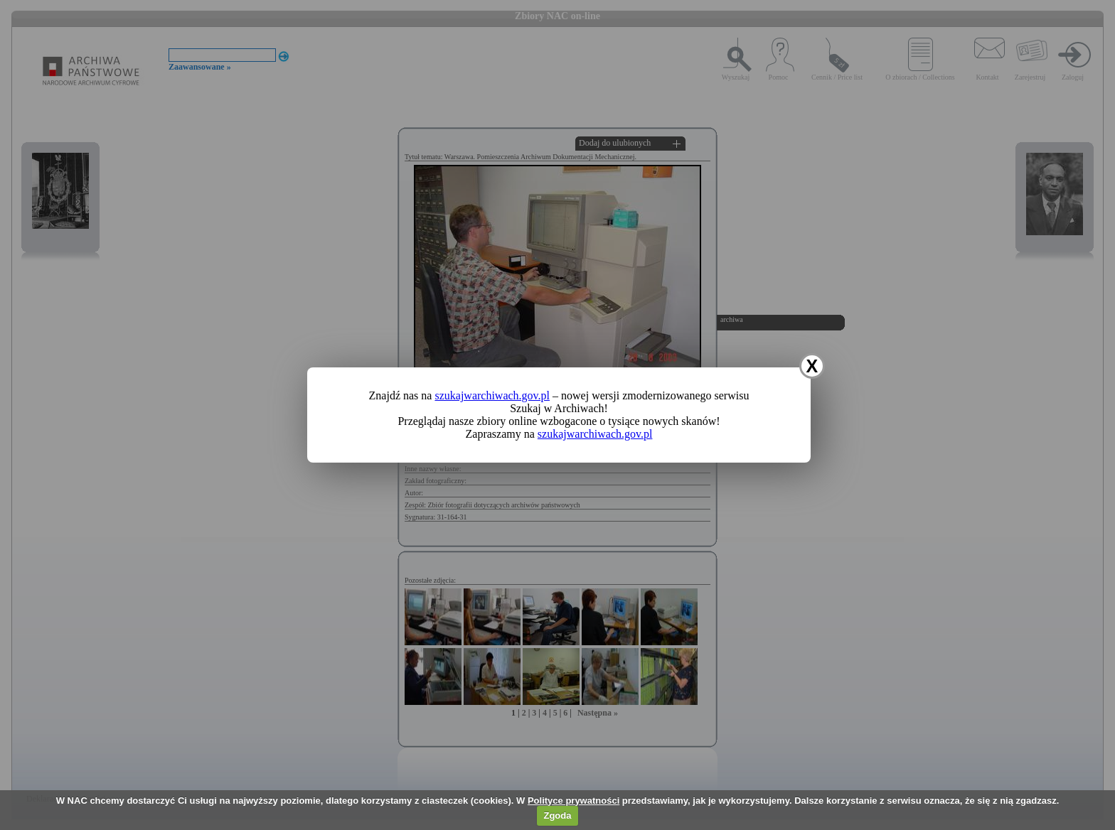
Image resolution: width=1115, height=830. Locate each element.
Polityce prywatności (573, 800)
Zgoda (557, 815)
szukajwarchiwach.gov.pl (492, 395)
